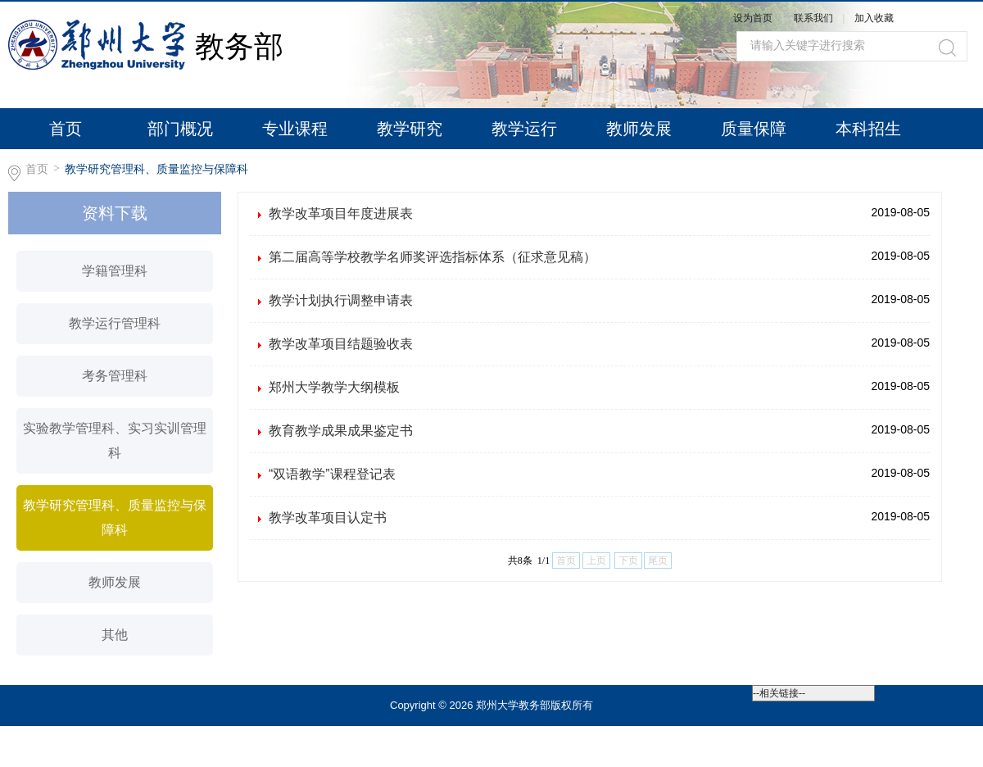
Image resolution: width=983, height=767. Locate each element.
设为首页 (752, 18)
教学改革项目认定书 (328, 517)
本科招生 (868, 129)
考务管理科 (114, 376)
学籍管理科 (114, 271)
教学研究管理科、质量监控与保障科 (156, 168)
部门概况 (180, 129)
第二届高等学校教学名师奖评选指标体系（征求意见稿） (432, 257)
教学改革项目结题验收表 (341, 344)
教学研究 (409, 129)
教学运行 (524, 129)
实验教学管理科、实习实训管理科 (114, 440)
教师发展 (639, 129)
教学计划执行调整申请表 (341, 300)
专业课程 (295, 129)
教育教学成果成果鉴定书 (341, 431)
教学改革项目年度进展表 (341, 213)
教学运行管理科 (115, 323)
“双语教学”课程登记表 (332, 474)
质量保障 (753, 129)
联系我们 (815, 18)
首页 (65, 129)
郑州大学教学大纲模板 (334, 387)
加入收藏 (874, 18)
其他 (115, 635)
